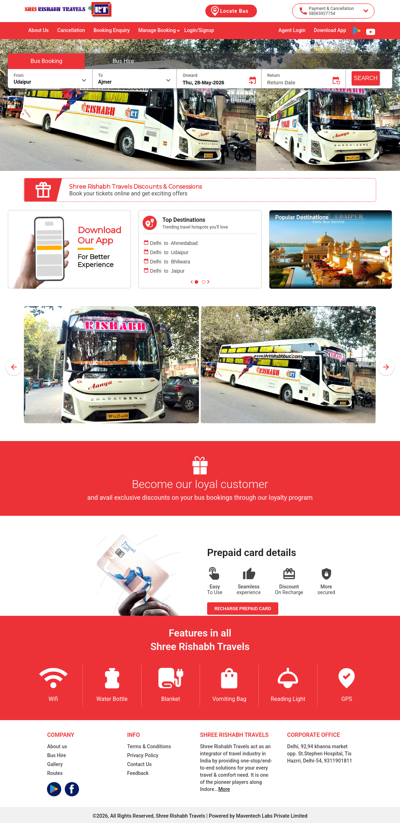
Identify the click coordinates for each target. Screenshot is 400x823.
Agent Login (291, 30)
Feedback (137, 773)
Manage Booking (159, 30)
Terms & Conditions (149, 746)
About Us (38, 30)
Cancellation (71, 30)
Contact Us (139, 764)
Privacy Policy (142, 755)
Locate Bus (229, 11)
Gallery (55, 764)
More (224, 789)
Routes (55, 773)
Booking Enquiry (112, 30)
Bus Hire (123, 61)
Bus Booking (46, 61)
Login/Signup (199, 30)
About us (57, 746)
